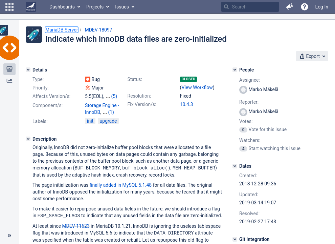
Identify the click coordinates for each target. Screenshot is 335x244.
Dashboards (62, 6)
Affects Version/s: (51, 96)
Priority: (40, 87)
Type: (38, 79)
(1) (111, 112)
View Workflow (197, 87)
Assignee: (249, 80)
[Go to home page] (30, 7)
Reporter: (249, 102)
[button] (9, 7)
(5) (114, 96)
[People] (234, 69)
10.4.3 (186, 104)
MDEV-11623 (75, 225)
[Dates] (234, 166)
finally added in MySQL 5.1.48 (121, 184)
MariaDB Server (61, 30)
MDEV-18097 (98, 30)
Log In (321, 6)
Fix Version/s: (142, 104)
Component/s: (47, 105)
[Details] (28, 69)
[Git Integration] (234, 239)
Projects (95, 6)
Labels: (39, 121)
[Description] (28, 139)
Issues (122, 6)
